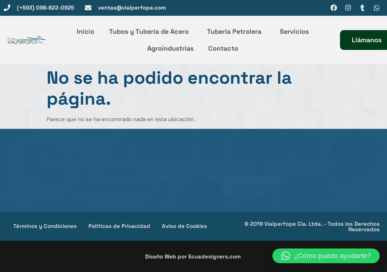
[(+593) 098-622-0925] (7, 7)
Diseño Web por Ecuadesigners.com (193, 256)
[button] (326, 256)
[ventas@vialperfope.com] (88, 7)
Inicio (85, 31)
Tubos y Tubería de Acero (150, 31)
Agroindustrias (170, 48)
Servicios (294, 31)
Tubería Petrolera (236, 31)
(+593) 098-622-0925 (45, 7)
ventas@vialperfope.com (132, 7)
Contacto (223, 48)
